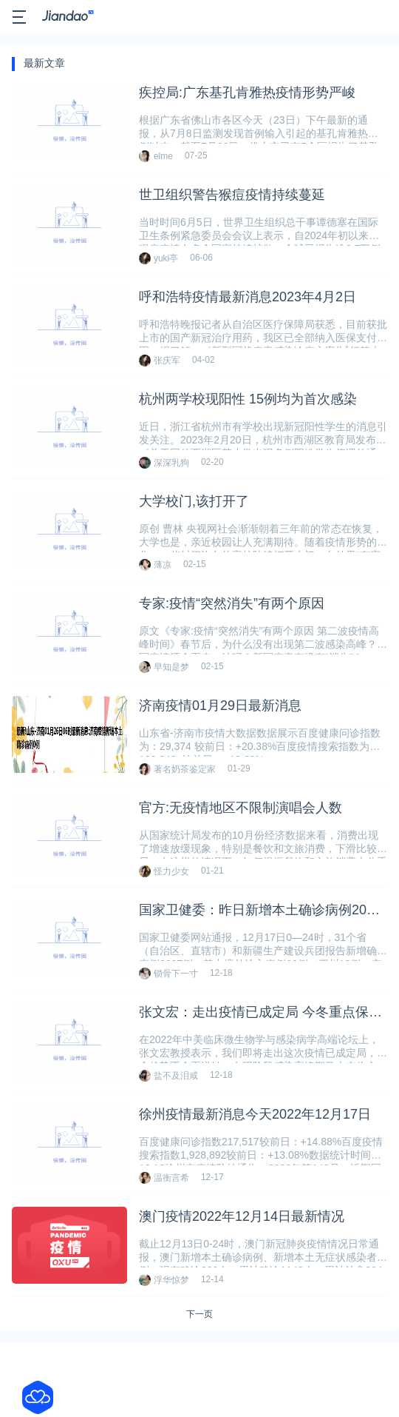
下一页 (199, 1314)
